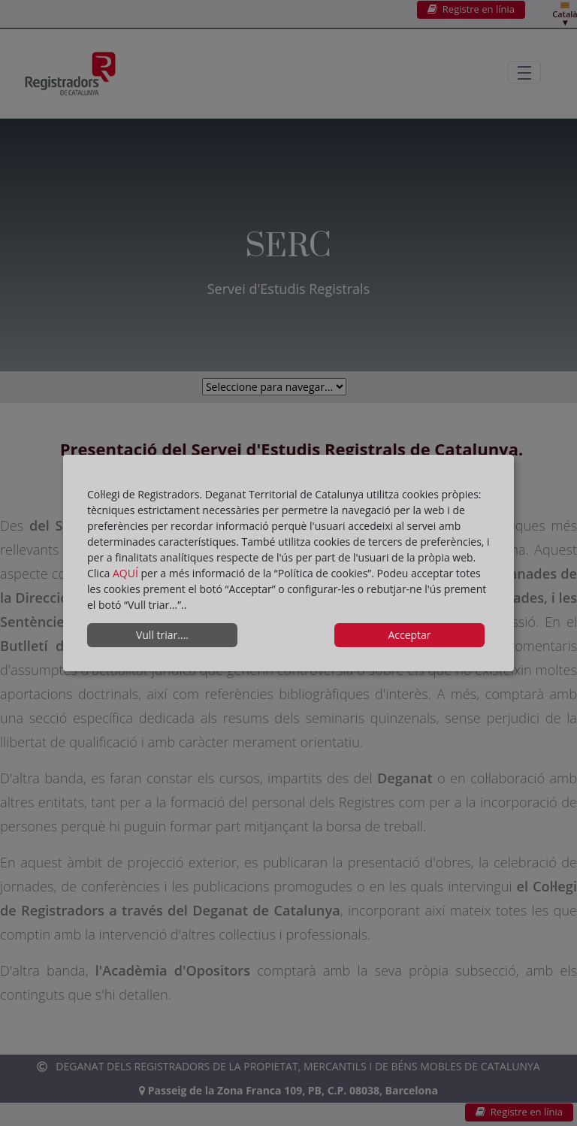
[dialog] (288, 563)
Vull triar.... (162, 635)
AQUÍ (127, 573)
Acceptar (409, 635)
